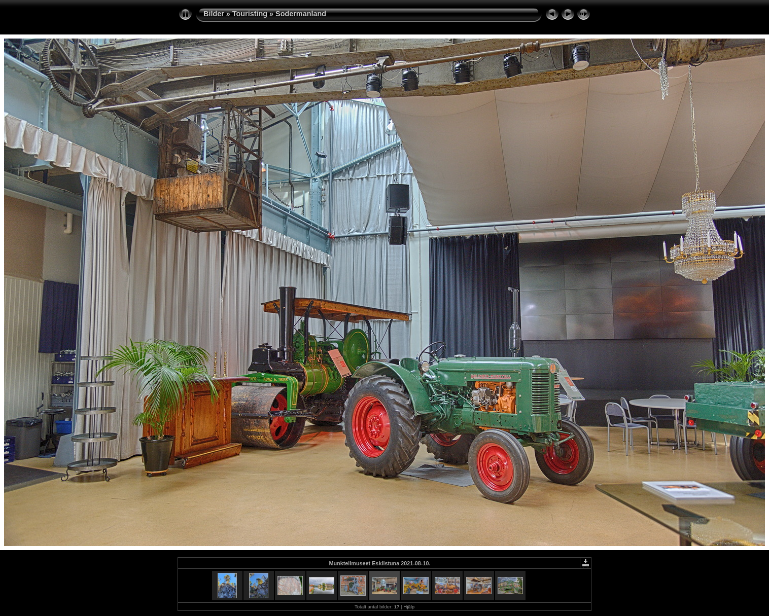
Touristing (249, 14)
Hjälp (408, 606)
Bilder (213, 14)
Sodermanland (300, 14)
